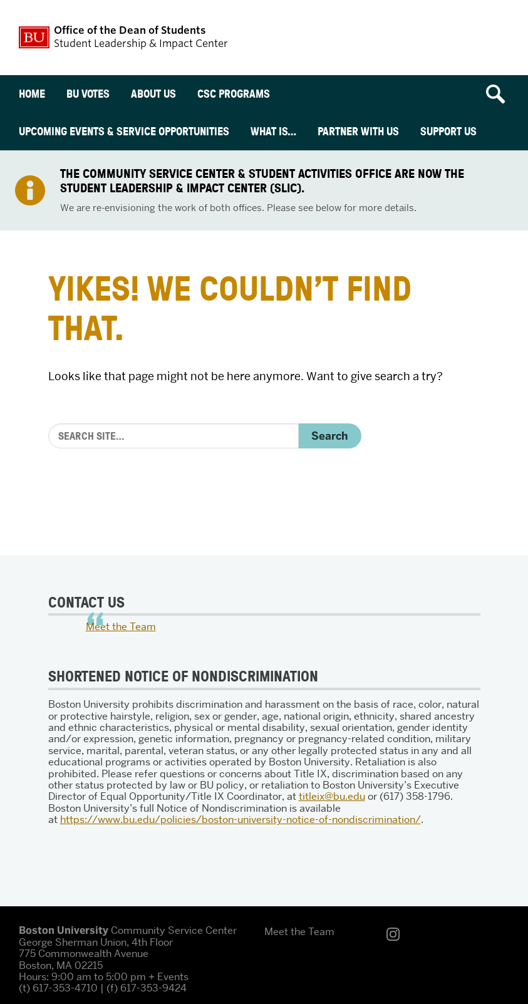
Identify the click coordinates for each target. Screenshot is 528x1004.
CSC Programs (233, 93)
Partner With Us (358, 131)
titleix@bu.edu (332, 796)
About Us (153, 93)
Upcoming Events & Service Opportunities (124, 131)
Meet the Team (121, 626)
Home (32, 93)
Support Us (448, 131)
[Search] (173, 435)
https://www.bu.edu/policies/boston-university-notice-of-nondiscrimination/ (240, 819)
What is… (273, 131)
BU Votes (88, 93)
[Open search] (500, 94)
